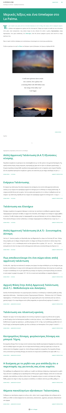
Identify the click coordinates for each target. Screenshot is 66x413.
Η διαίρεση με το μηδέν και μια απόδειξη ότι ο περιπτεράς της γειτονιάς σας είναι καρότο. (30, 365)
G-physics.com (8, 2)
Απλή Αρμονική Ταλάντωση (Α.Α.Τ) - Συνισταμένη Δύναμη (32, 232)
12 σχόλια (13, 174)
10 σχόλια (13, 198)
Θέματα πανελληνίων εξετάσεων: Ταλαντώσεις (31, 390)
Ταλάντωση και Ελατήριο (18, 206)
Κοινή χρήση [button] (58, 132)
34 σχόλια (13, 249)
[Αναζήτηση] (55, 2)
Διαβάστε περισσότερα (57, 174)
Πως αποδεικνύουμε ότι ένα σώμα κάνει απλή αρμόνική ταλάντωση (30, 259)
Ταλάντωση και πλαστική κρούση (23, 312)
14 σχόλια (13, 222)
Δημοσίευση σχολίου (16, 304)
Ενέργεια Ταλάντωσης (16, 182)
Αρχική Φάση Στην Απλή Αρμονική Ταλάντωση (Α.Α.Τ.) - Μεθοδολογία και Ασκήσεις (30, 286)
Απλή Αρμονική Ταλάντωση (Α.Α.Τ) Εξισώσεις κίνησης (30, 157)
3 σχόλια (13, 276)
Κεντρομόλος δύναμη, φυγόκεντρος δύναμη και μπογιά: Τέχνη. (31, 338)
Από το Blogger (33, 409)
